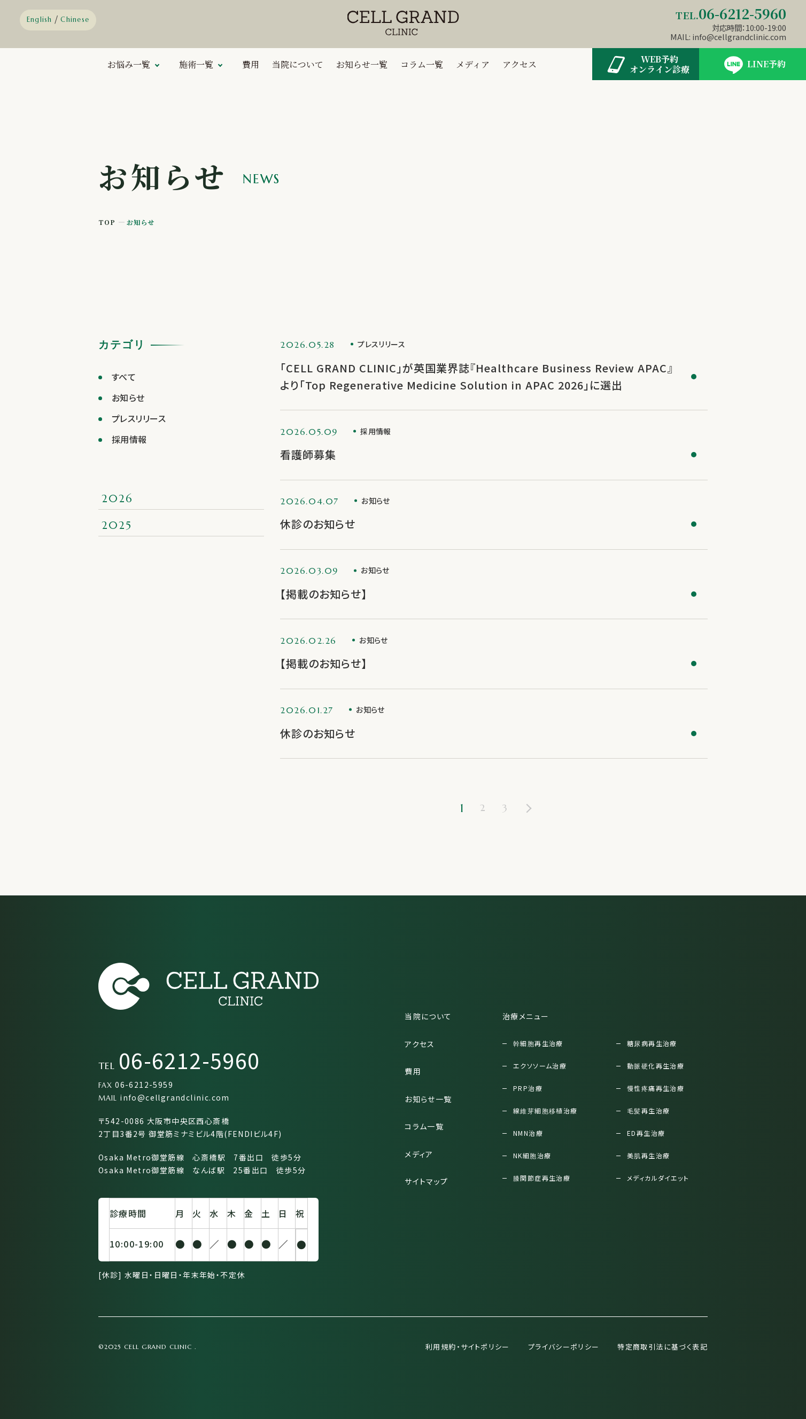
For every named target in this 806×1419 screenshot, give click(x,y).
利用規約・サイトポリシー (467, 1347)
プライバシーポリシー (564, 1347)
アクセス (519, 64)
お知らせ (128, 397)
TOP (107, 222)
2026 (117, 498)
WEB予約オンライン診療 (645, 64)
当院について (297, 64)
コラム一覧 (421, 64)
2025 (117, 525)
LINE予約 (753, 64)
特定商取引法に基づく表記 (662, 1347)
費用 (250, 64)
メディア (473, 64)
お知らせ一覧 (361, 64)
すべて (124, 376)
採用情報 (129, 439)
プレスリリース (139, 418)
